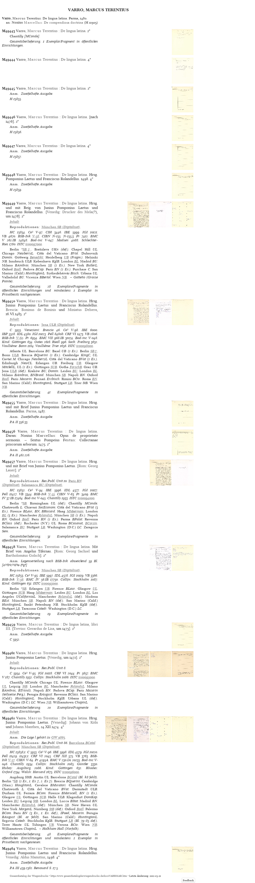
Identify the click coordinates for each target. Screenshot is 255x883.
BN (94, 379)
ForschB (76, 367)
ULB (15, 355)
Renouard (41, 868)
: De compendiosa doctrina (47, 22)
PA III (14, 868)
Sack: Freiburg (79, 342)
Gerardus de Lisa (40, 628)
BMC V (55, 760)
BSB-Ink (24, 236)
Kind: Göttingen (14, 342)
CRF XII (60, 756)
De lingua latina (73, 31)
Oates (38, 342)
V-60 (19, 338)
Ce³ (30, 232)
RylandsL (45, 515)
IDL (20, 334)
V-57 (11, 760)
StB (24, 686)
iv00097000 (33, 244)
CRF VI (70, 334)
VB (4, 236)
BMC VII (46, 338)
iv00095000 (86, 677)
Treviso (19, 628)
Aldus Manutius (32, 857)
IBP (5, 334)
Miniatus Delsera (82, 309)
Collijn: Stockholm (75, 579)
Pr (78, 236)
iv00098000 (84, 346)
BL (76, 261)
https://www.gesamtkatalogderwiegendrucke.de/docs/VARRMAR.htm (89, 876)
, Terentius (37, 31)
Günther (82, 764)
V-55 (51, 494)
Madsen (62, 240)
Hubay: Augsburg (16, 768)
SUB (54, 367)
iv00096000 (70, 772)
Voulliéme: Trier (47, 346)
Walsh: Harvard (33, 772)
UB (66, 257)
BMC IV (32, 579)
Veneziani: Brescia (38, 330)
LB (70, 383)
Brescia (11, 309)
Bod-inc (36, 240)
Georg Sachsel (78, 551)
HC (12, 232)
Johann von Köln (83, 722)
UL (95, 589)
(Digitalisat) (61, 227)
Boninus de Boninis (38, 309)
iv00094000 (86, 498)
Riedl (56, 342)
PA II (14, 422)
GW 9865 (58, 737)
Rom (82, 466)
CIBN (46, 236)
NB (64, 277)
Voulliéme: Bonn (14, 346)
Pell (51, 334)
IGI (85, 232)
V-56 (20, 579)
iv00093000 (49, 583)
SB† (27, 249)
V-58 (35, 236)
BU (74, 371)
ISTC (20, 244)
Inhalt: (15, 222)
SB (50, 265)
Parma (31, 411)
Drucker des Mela (77, 212)
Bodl (17, 269)
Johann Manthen (26, 727)
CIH (49, 232)
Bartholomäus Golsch (23, 555)
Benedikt (36, 257)
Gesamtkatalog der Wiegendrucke (29, 876)
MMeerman (75, 511)
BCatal (72, 777)
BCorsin (91, 523)
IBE (67, 232)
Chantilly (54, 498)
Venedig (53, 212)
